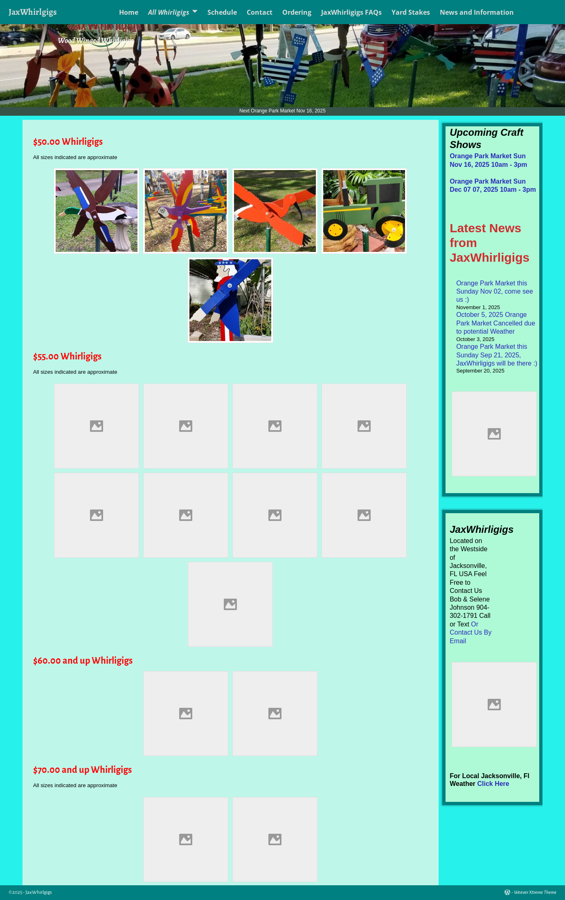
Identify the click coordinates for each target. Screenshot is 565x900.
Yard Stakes (411, 12)
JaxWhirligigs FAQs (351, 12)
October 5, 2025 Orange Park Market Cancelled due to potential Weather (495, 323)
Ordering (296, 12)
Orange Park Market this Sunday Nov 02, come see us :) (494, 291)
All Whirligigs (168, 12)
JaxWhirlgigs (33, 12)
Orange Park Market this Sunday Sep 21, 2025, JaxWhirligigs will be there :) (496, 355)
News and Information (477, 12)
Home (128, 12)
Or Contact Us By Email (470, 632)
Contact (259, 12)
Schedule (222, 12)
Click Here (493, 783)
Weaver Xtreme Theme (535, 892)
